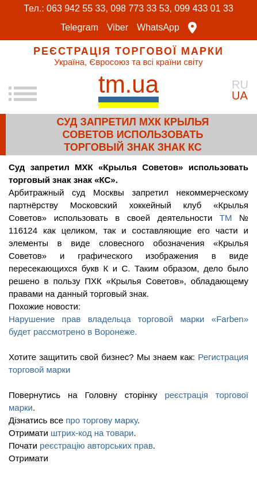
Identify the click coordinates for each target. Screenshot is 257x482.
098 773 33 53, (141, 8)
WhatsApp (158, 27)
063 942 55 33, (77, 8)
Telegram (79, 27)
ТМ (229, 218)
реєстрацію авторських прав (96, 445)
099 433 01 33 (204, 8)
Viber (117, 27)
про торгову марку (101, 420)
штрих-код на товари (92, 433)
